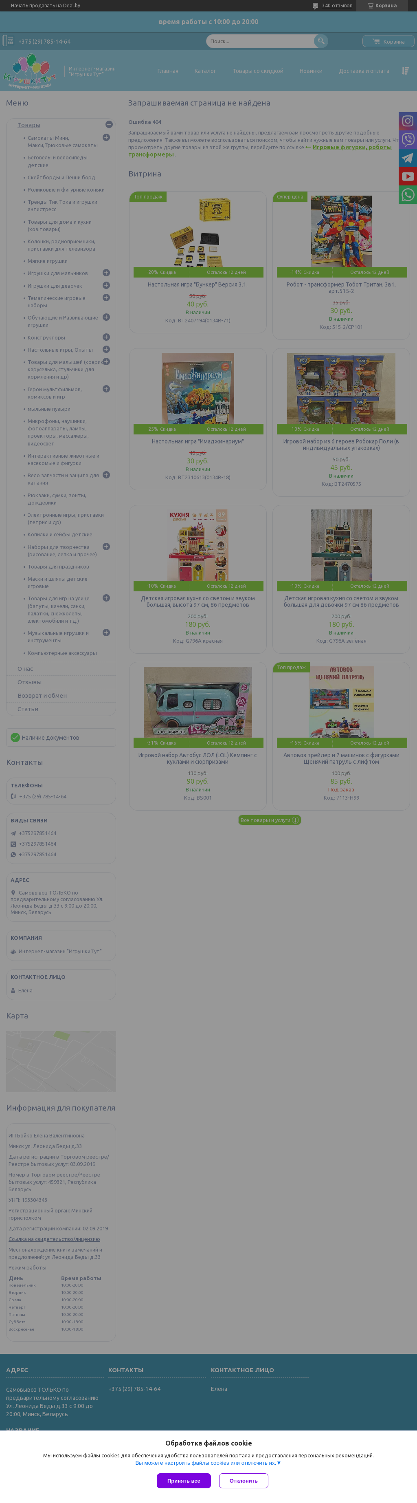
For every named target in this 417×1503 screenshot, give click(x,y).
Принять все (183, 1481)
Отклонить (244, 1481)
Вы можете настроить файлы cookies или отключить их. (205, 1463)
